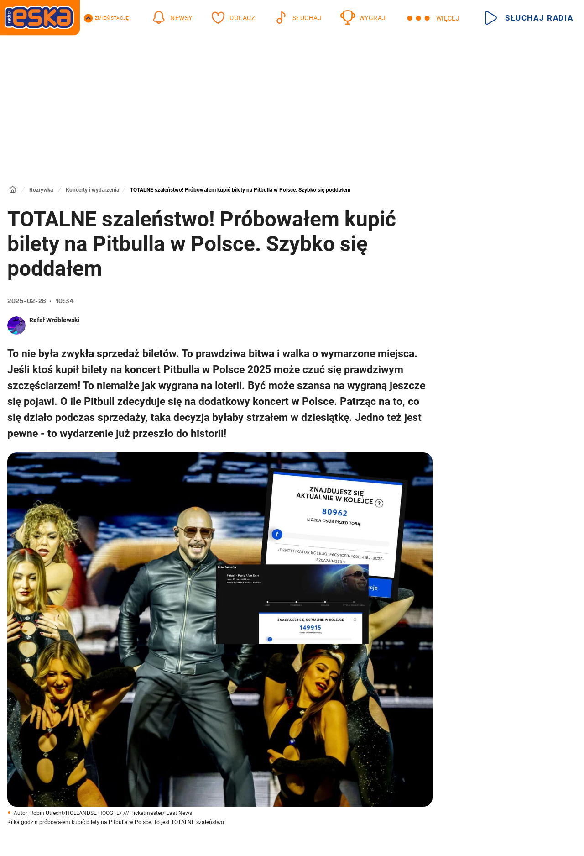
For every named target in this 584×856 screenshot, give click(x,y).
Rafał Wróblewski (54, 320)
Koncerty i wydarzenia (92, 190)
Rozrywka (41, 190)
